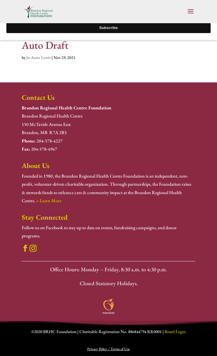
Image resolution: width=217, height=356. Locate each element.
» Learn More (48, 201)
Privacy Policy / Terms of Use (108, 348)
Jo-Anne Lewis (38, 57)
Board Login (175, 331)
